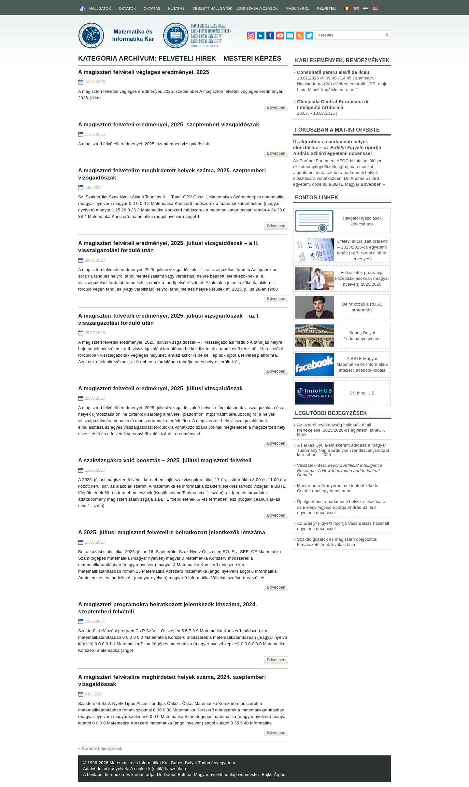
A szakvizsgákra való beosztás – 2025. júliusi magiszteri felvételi (164, 460)
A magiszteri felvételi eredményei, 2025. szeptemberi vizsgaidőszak (168, 125)
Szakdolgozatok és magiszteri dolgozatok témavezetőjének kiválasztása (337, 542)
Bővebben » (373, 184)
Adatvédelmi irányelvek (105, 768)
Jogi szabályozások (257, 8)
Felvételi (326, 8)
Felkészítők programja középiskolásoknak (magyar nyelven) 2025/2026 (362, 278)
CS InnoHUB (362, 393)
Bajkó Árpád (273, 774)
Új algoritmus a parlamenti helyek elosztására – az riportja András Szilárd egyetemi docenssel (337, 147)
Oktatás (152, 8)
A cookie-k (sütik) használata (158, 768)
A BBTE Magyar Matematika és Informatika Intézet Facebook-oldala (362, 364)
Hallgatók (100, 8)
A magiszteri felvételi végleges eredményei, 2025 (143, 72)
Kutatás (176, 8)
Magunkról (297, 8)
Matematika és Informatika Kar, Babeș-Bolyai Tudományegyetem (172, 762)
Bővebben (276, 107)
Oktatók (127, 8)
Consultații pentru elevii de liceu (333, 72)
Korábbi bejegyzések (100, 748)
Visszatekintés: (339, 470)
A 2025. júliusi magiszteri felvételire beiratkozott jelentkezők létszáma (171, 532)
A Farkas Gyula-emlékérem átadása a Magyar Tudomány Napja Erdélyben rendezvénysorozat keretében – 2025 (343, 450)
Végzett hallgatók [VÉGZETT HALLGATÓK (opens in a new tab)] (212, 8)
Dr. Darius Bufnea (174, 774)
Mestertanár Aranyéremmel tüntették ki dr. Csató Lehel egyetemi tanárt (337, 488)
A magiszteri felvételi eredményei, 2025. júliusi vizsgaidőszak (160, 388)
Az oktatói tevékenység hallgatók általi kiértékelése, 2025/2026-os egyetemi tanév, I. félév (341, 429)
